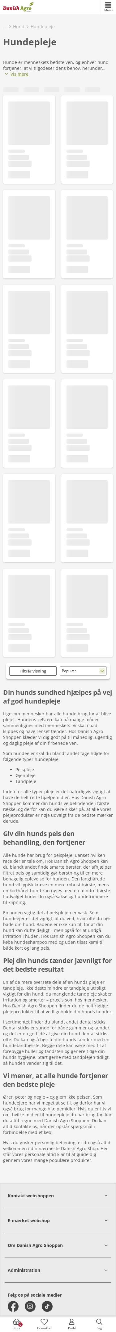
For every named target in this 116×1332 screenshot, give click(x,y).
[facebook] (13, 1306)
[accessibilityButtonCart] (16, 1324)
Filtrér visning (32, 671)
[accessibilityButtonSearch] (99, 1324)
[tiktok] (47, 1306)
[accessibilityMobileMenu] (108, 7)
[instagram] (30, 1306)
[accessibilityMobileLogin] (71, 1324)
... (5, 26)
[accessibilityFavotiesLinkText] (44, 1324)
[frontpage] (18, 7)
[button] (58, 1195)
